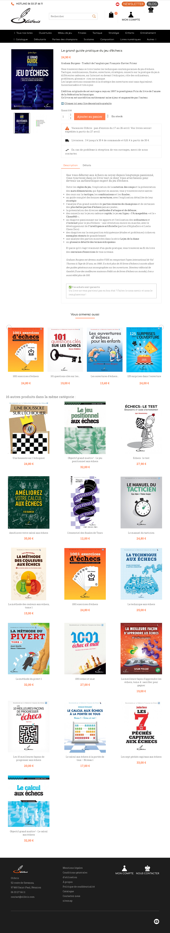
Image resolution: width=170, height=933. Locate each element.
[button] (151, 39)
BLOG (152, 4)
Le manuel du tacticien (141, 532)
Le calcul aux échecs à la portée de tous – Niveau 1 (85, 758)
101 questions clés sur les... (65, 376)
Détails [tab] (87, 165)
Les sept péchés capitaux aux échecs (141, 756)
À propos (68, 881)
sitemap (67, 900)
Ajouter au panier (89, 117)
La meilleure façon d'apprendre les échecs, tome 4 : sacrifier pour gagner (141, 682)
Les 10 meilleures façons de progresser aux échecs (28, 758)
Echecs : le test (141, 458)
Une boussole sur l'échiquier (29, 458)
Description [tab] (70, 165)
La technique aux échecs (141, 604)
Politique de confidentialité (79, 886)
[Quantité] (65, 116)
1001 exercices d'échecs (26, 376)
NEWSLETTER (133, 4)
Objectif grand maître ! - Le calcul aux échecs (29, 833)
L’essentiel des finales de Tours (85, 532)
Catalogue (68, 891)
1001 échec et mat (85, 678)
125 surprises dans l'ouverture (144, 376)
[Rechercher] (73, 16)
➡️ (86, 103)
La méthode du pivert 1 (29, 678)
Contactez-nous (71, 896)
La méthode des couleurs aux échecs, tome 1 (28, 606)
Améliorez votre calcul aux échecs (28, 532)
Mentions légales (73, 867)
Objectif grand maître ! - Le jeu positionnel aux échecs (85, 459)
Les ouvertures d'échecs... (105, 376)
